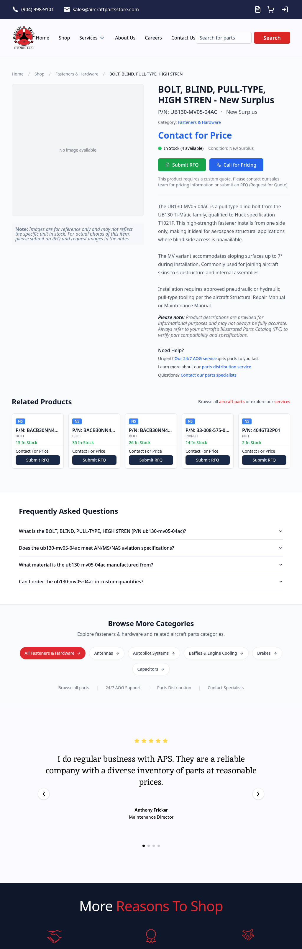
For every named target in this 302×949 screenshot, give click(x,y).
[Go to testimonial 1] (143, 829)
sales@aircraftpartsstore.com (106, 9)
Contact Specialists (226, 671)
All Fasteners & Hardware (151, 653)
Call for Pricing (236, 165)
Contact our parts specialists (208, 375)
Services (92, 37)
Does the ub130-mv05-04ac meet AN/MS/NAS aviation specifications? (151, 548)
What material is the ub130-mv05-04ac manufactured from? (151, 564)
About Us (125, 38)
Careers (153, 38)
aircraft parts (232, 401)
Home (43, 38)
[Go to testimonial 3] (153, 829)
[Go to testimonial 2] (148, 829)
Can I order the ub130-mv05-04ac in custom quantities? (151, 581)
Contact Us (183, 38)
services (282, 401)
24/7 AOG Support (123, 671)
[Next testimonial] (258, 777)
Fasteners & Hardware (77, 74)
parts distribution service (226, 367)
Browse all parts (73, 671)
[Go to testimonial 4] (158, 829)
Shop (64, 38)
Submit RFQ (182, 165)
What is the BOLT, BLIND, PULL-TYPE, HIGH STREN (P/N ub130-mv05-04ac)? (151, 531)
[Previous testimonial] (44, 777)
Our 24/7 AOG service (196, 358)
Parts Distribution (174, 671)
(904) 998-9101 (37, 9)
